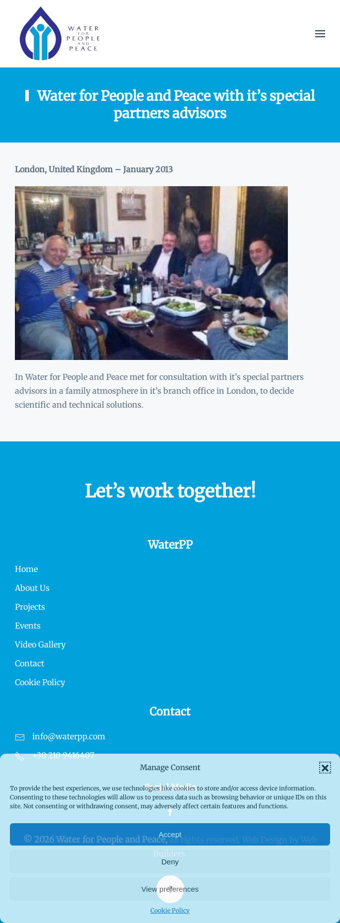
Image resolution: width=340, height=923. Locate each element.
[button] (325, 768)
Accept (170, 834)
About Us (32, 588)
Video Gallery (40, 644)
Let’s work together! (170, 491)
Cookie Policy (170, 910)
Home (26, 569)
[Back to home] (60, 33)
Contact (29, 663)
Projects (30, 607)
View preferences (170, 889)
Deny (170, 861)
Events (28, 626)
